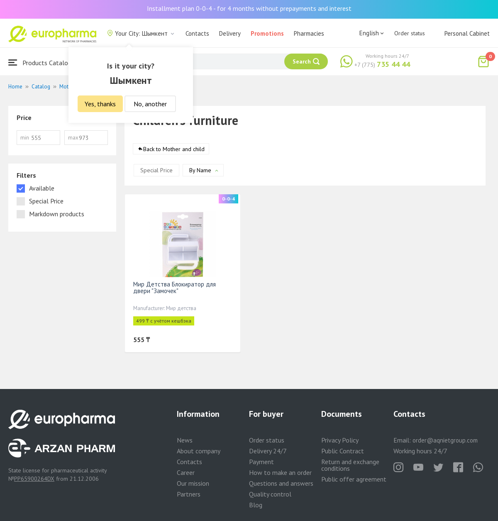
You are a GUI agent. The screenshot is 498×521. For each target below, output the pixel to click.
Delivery (230, 33)
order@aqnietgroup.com (445, 440)
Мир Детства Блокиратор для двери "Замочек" (174, 287)
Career (186, 472)
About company (198, 451)
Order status (409, 33)
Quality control (270, 494)
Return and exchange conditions (350, 464)
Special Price (156, 170)
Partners (188, 494)
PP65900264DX (34, 478)
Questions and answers (281, 483)
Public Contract (342, 451)
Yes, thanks (100, 104)
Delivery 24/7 (268, 451)
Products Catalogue (43, 62)
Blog (255, 505)
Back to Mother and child (174, 149)
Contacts (197, 33)
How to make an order (280, 472)
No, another (150, 104)
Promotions (267, 33)
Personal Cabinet (467, 33)
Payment (261, 461)
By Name (200, 170)
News (185, 440)
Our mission (193, 483)
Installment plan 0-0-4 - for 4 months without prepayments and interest (249, 8)
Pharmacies (309, 33)
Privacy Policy (340, 440)
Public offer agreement (353, 479)
